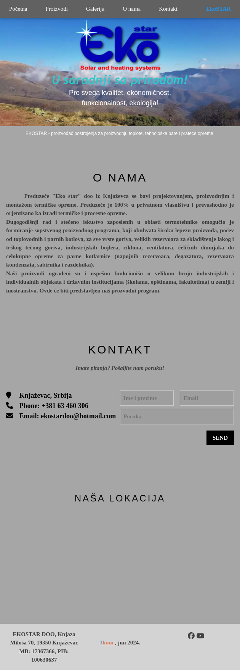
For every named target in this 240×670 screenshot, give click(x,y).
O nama (132, 9)
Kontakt (168, 9)
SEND (220, 438)
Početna (18, 9)
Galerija (95, 9)
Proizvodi (56, 9)
